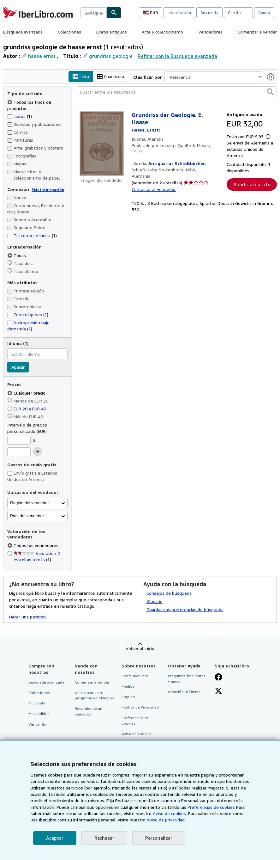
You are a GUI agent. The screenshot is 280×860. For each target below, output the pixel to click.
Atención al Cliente (184, 691)
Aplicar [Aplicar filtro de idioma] (18, 367)
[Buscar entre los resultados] (177, 91)
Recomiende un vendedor (88, 711)
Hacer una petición (27, 616)
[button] (270, 91)
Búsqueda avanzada (23, 31)
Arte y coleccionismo (162, 31)
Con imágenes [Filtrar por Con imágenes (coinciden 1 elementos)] (27, 314)
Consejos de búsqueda (169, 593)
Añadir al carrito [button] (252, 184)
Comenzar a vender (257, 31)
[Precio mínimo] (19, 440)
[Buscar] (114, 12)
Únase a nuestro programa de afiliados (94, 695)
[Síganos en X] (218, 691)
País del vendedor (27, 515)
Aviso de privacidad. (166, 819)
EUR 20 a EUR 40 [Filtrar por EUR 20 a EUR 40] (27, 408)
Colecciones (69, 31)
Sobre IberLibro (135, 675)
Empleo (128, 696)
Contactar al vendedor (154, 189)
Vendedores (210, 31)
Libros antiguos (111, 31)
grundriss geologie (111, 56)
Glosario (154, 601)
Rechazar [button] (104, 838)
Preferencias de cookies (211, 807)
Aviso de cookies (137, 733)
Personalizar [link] (158, 838)
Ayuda (264, 12)
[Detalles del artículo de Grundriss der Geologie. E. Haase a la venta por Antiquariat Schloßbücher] (102, 143)
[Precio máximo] (19, 451)
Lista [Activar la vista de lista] (81, 77)
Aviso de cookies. (170, 813)
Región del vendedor (29, 503)
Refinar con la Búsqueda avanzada (177, 56)
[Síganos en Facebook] (218, 678)
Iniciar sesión (179, 12)
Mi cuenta (36, 703)
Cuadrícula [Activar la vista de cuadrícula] (110, 77)
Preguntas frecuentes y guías (187, 678)
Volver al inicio (140, 648)
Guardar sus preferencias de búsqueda (184, 609)
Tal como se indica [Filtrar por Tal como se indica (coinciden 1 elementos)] (32, 235)
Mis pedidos (39, 713)
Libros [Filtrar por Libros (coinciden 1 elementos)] (19, 116)
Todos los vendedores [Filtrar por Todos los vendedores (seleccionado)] (37, 545)
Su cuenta (209, 12)
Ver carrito (37, 724)
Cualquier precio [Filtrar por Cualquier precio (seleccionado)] (27, 393)
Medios (128, 686)
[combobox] (93, 12)
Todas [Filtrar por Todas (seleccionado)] (17, 255)
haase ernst (42, 56)
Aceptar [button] (54, 838)
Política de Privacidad (140, 707)
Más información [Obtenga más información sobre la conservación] (48, 189)
